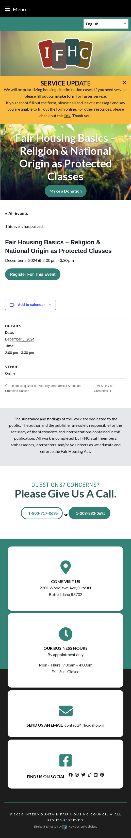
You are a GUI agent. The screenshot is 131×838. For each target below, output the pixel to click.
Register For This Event (33, 274)
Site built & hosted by (65, 826)
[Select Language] (106, 24)
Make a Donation (66, 191)
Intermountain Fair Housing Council (67, 814)
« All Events (16, 213)
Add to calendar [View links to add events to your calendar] (31, 305)
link (67, 115)
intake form (65, 96)
